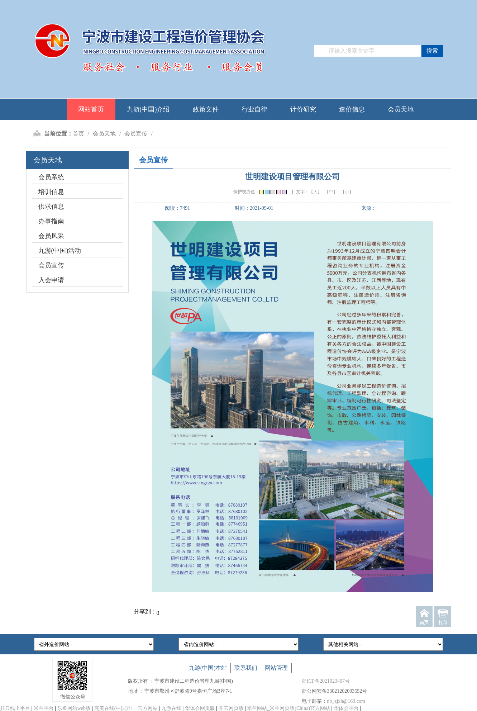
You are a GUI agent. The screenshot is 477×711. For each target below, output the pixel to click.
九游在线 (171, 708)
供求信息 (51, 206)
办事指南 (51, 221)
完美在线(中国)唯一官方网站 (126, 708)
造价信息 (352, 109)
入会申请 (51, 280)
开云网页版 (231, 708)
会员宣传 (135, 134)
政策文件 (206, 109)
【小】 (346, 191)
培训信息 (51, 191)
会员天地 (401, 109)
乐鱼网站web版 (74, 708)
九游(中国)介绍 (148, 109)
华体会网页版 (200, 708)
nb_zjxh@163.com (346, 701)
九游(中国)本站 (208, 668)
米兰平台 (44, 708)
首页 (78, 134)
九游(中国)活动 (59, 250)
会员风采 (51, 236)
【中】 (331, 191)
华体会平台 (346, 708)
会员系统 (51, 177)
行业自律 (254, 109)
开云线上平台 (15, 708)
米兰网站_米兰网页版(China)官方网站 (288, 708)
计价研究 (303, 109)
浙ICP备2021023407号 (326, 681)
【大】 (315, 191)
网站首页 (91, 109)
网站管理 (276, 668)
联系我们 (245, 668)
